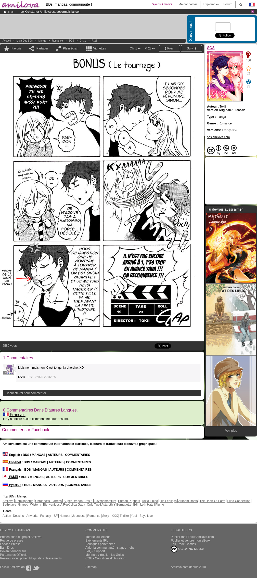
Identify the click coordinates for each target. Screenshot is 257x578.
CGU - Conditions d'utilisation (105, 558)
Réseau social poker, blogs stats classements (31, 558)
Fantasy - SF (49, 516)
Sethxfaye (9, 504)
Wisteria (35, 504)
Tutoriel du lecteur (97, 537)
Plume (159, 504)
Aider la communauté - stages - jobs (109, 547)
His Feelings (168, 501)
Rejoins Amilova (161, 4)
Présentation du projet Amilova (21, 537)
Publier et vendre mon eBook (190, 540)
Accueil (7, 40)
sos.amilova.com (218, 137)
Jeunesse (78, 516)
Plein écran (70, 48)
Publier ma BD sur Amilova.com (192, 537)
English (11, 455)
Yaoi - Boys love (142, 516)
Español (12, 462)
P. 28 (94, 40)
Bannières (7, 547)
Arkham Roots (188, 501)
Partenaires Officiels (13, 555)
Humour (64, 516)
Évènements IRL (96, 540)
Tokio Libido (150, 501)
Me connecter (187, 4)
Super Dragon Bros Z (77, 501)
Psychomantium (105, 501)
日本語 (10, 477)
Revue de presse (11, 540)
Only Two (93, 504)
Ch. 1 (83, 40)
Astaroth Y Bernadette (116, 504)
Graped (23, 504)
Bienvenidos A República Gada (64, 504)
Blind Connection (238, 501)
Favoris (16, 48)
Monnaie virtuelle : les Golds (104, 555)
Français (14, 415)
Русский (12, 485)
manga (42, 40)
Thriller (125, 516)
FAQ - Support (95, 551)
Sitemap (91, 567)
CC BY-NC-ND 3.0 (187, 549)
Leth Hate (146, 504)
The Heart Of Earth (212, 501)
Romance (57, 40)
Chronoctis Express (48, 501)
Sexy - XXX (110, 516)
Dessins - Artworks (25, 516)
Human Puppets (129, 501)
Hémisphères (24, 501)
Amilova (8, 501)
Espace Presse (10, 544)
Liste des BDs (25, 40)
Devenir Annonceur (13, 551)
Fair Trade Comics (183, 544)
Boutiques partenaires (100, 544)
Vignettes (99, 48)
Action (7, 516)
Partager (42, 48)
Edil (135, 504)
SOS (71, 40)
